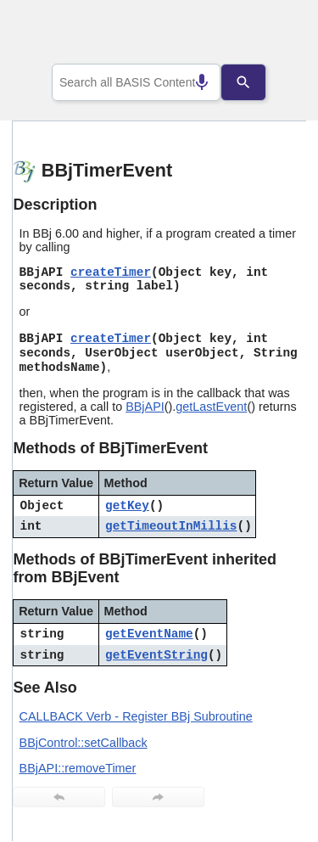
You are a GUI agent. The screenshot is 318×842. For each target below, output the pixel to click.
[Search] (256, 82)
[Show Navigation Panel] (271, 34)
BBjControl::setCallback (84, 742)
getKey (127, 506)
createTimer (110, 272)
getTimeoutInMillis (171, 526)
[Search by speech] (189, 82)
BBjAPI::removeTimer (78, 768)
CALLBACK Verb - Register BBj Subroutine (136, 716)
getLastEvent (211, 406)
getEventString (156, 655)
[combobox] (136, 82)
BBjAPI (145, 406)
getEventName (149, 634)
